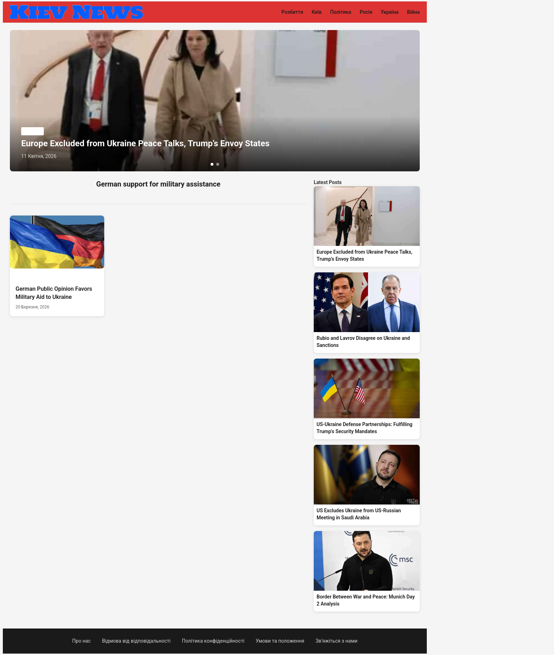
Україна (390, 12)
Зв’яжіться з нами (336, 641)
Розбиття (292, 12)
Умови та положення (280, 641)
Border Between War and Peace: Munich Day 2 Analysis (366, 600)
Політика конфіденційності (213, 641)
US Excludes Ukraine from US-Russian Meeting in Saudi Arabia (359, 514)
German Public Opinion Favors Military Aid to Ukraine (54, 292)
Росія (366, 12)
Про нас (81, 641)
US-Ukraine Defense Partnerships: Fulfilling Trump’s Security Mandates (364, 427)
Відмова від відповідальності (136, 641)
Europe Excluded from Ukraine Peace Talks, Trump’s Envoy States (145, 143)
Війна (413, 12)
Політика (340, 12)
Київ (317, 12)
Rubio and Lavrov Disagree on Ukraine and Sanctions (363, 341)
